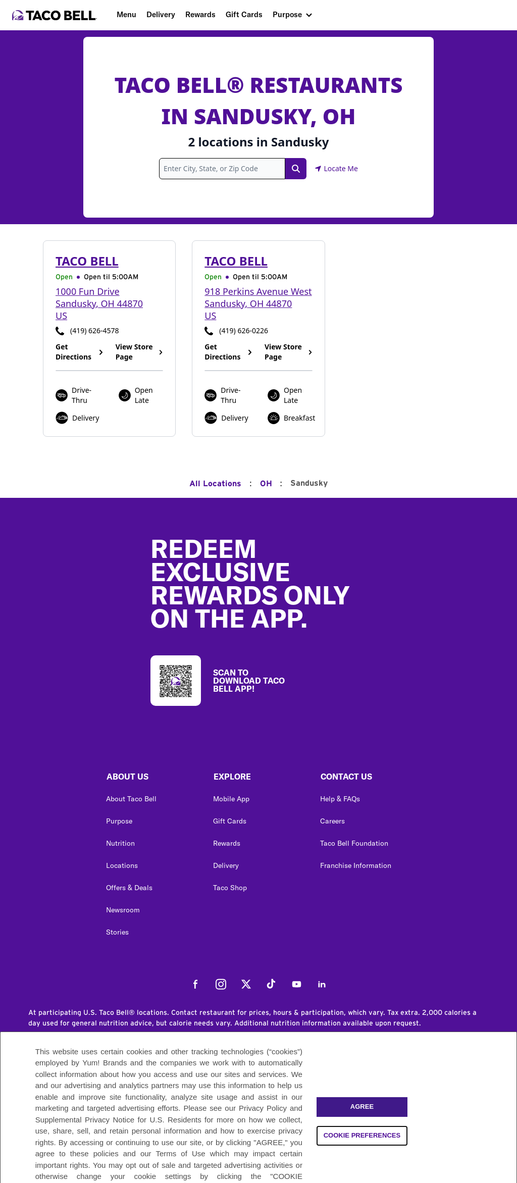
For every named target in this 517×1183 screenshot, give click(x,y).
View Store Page (140, 352)
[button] (151, 779)
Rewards (200, 14)
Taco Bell (87, 260)
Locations (122, 865)
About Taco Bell (131, 798)
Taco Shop (230, 887)
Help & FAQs (340, 798)
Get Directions (80, 352)
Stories (117, 932)
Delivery (160, 14)
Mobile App (231, 798)
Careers (332, 821)
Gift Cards (244, 14)
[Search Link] (295, 168)
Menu (126, 14)
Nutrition (120, 843)
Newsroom (123, 909)
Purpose (287, 14)
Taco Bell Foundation (354, 843)
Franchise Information (355, 865)
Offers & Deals (129, 887)
